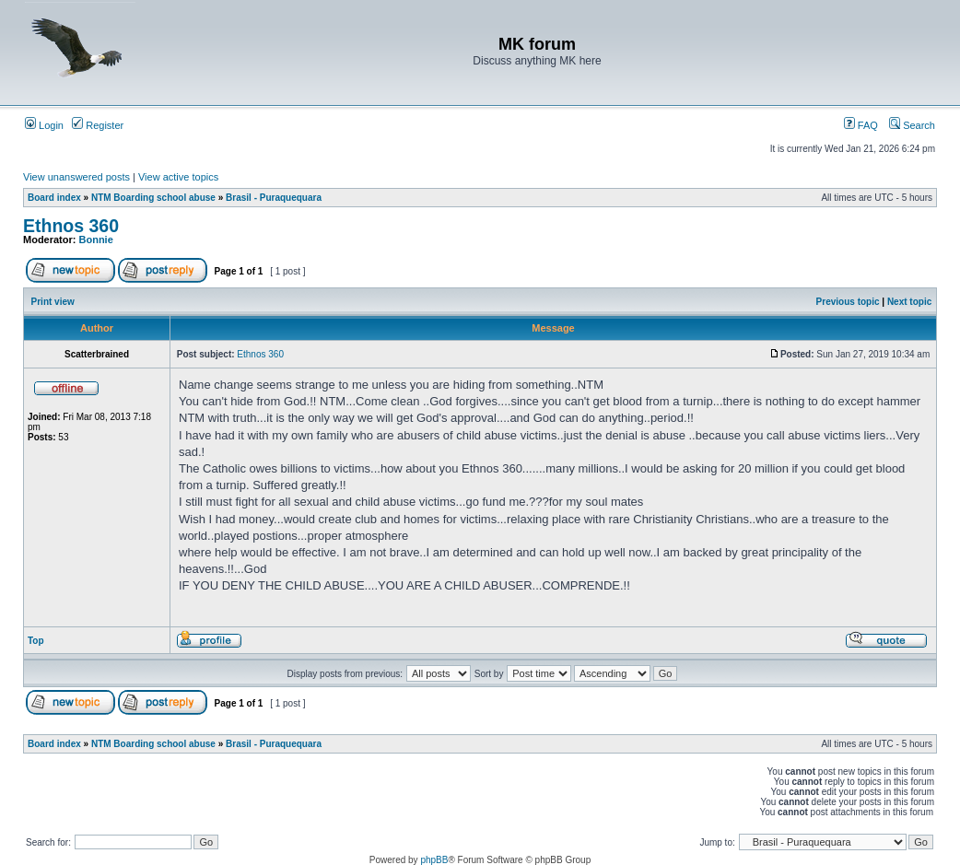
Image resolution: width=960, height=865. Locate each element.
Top (36, 641)
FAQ (861, 125)
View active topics (178, 176)
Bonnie (96, 239)
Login (44, 125)
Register (97, 125)
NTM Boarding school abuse (153, 198)
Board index (54, 198)
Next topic (909, 302)
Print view (53, 302)
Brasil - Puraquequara (274, 198)
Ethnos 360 (71, 226)
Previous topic (848, 302)
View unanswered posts (76, 176)
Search (912, 125)
